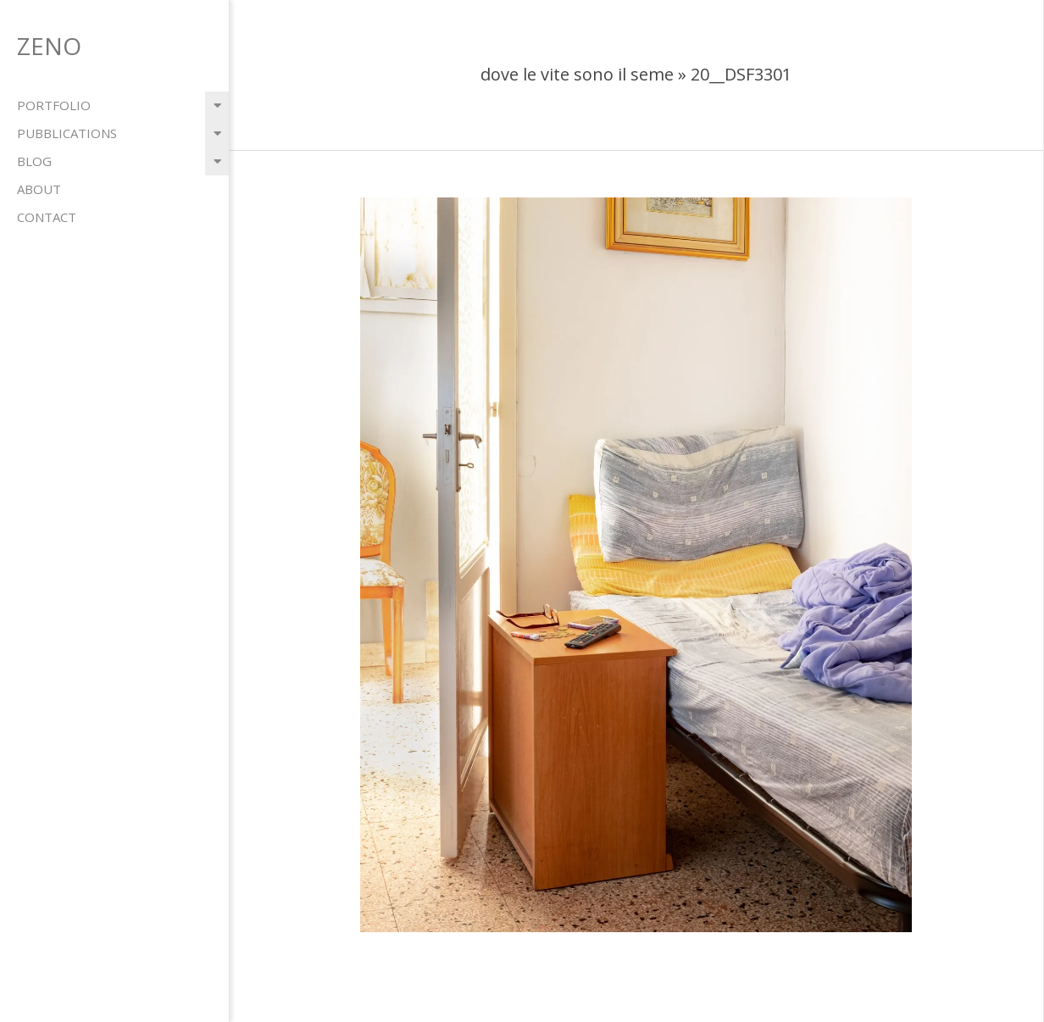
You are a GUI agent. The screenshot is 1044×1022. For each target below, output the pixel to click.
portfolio (54, 105)
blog (34, 161)
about (39, 189)
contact (46, 216)
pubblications (67, 133)
